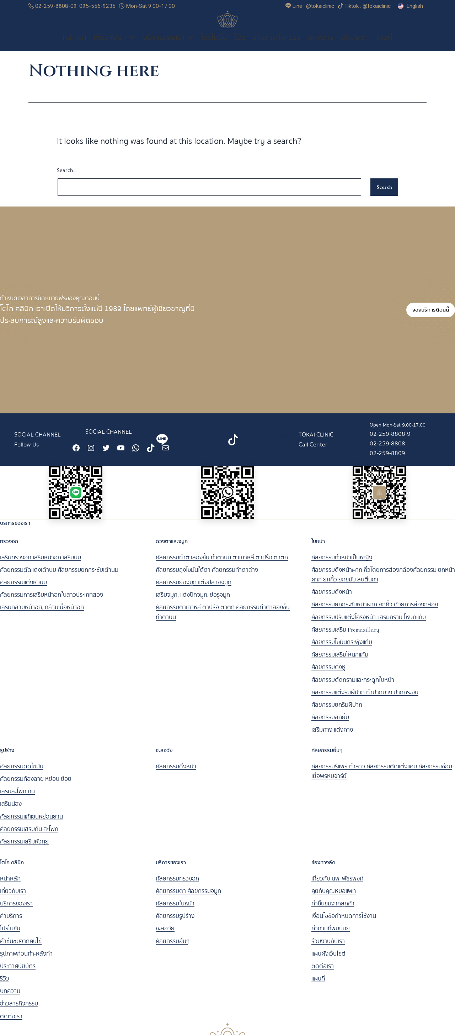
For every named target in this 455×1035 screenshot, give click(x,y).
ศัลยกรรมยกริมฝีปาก (336, 709)
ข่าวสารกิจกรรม (277, 43)
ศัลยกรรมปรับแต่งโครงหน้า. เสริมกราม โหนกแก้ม (368, 622)
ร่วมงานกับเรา (328, 946)
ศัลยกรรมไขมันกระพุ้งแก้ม (341, 647)
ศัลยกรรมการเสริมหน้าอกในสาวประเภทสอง (51, 600)
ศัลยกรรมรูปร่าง (175, 921)
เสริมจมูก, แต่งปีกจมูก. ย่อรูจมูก (193, 600)
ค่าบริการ (11, 921)
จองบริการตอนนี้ (430, 315)
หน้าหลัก (10, 883)
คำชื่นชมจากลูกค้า (332, 908)
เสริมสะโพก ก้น (17, 796)
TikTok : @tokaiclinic (279, 436)
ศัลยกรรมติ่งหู (328, 672)
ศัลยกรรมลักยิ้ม (330, 722)
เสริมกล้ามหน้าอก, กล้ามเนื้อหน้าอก (42, 612)
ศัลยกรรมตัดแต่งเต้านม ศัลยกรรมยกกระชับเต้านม (59, 575)
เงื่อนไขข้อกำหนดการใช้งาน (343, 921)
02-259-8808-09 (52, 6)
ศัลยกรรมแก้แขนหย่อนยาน (31, 821)
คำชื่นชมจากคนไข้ (21, 946)
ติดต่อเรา (354, 43)
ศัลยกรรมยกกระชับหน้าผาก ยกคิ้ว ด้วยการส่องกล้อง (374, 609)
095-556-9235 (97, 6)
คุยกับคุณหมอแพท (333, 896)
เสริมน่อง (11, 809)
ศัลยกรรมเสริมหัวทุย (24, 846)
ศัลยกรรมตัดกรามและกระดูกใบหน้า (352, 685)
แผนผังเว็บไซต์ (328, 958)
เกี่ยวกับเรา (114, 43)
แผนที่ (383, 43)
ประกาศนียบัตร (18, 971)
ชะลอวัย (165, 933)
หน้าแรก (74, 43)
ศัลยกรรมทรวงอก (177, 883)
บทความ (321, 43)
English (414, 6)
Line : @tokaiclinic (208, 436)
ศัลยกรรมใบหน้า (175, 908)
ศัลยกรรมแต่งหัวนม (23, 587)
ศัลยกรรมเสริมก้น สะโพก (29, 834)
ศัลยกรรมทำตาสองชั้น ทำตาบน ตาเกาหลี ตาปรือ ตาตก (222, 562)
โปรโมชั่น (214, 43)
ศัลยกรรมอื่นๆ (172, 946)
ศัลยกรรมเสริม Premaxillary (345, 634)
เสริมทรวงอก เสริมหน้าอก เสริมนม (40, 562)
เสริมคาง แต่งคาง (332, 735)
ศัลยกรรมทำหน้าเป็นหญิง (341, 562)
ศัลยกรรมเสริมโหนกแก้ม (339, 659)
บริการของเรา (168, 43)
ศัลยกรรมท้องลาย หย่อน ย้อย (35, 784)
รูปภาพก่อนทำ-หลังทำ (26, 958)
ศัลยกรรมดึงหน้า (331, 597)
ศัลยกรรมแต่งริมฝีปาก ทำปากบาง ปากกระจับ (364, 697)
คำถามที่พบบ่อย (330, 933)
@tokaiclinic (208, 457)
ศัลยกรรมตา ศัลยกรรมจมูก (188, 896)
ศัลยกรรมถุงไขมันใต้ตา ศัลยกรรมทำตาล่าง (207, 575)
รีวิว (240, 43)
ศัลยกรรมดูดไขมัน (21, 771)
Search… (67, 175)
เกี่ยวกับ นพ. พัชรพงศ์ (337, 883)
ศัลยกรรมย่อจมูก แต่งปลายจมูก (193, 587)
